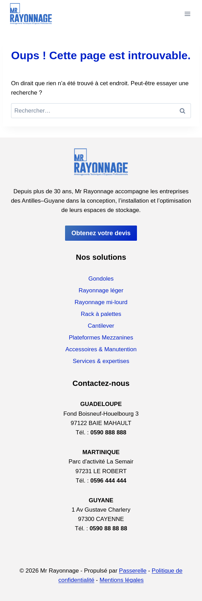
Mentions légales (122, 580)
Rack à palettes (101, 314)
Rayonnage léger (101, 290)
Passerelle (132, 570)
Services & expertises (101, 361)
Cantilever (101, 325)
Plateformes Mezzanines (101, 337)
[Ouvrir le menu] (187, 13)
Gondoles (101, 278)
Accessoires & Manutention (101, 349)
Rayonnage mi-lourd (100, 302)
